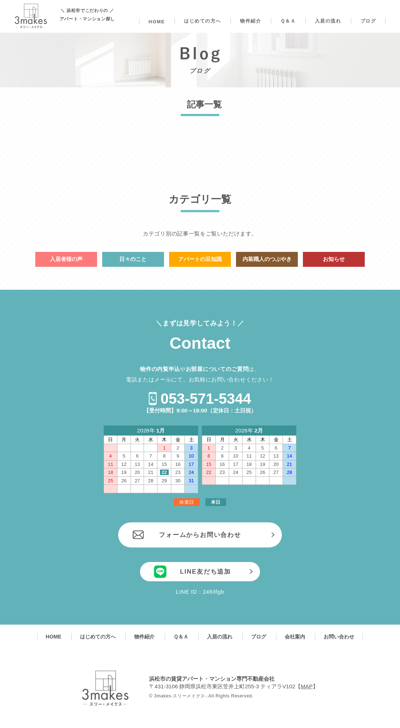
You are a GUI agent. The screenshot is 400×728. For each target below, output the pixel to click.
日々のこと (133, 259)
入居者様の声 (66, 259)
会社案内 (295, 637)
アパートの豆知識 (200, 259)
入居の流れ (328, 21)
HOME (157, 21)
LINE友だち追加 (205, 571)
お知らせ (334, 259)
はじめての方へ (202, 21)
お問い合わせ (339, 637)
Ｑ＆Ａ (288, 21)
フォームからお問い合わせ (200, 534)
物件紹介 (250, 21)
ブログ (368, 21)
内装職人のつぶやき (267, 259)
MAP (307, 686)
